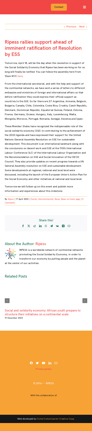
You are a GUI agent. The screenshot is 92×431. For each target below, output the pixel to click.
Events (34, 199)
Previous (71, 26)
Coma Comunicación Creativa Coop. (56, 418)
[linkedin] (49, 363)
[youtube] (43, 363)
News (57, 199)
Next (82, 26)
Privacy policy (43, 369)
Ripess (11, 199)
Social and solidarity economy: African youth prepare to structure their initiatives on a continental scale (43, 312)
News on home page (70, 199)
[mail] (56, 363)
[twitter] (37, 363)
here (20, 76)
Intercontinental (46, 199)
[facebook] (31, 363)
